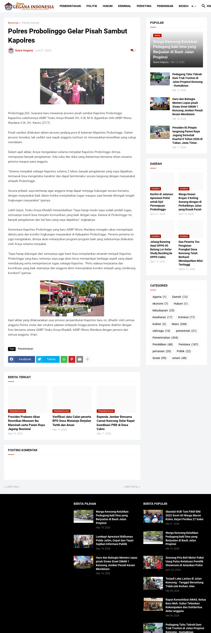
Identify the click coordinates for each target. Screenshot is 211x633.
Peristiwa (144, 6)
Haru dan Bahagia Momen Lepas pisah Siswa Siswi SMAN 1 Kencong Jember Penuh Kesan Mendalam (187, 106)
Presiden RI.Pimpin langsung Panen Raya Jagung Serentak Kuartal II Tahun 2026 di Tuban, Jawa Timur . (187, 135)
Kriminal (124, 6)
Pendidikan (165, 6)
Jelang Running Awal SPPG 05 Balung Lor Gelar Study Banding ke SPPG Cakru (161, 249)
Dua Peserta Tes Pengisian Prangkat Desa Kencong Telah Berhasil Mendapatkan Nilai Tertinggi (191, 253)
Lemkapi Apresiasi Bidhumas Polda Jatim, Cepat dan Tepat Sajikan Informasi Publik (115, 540)
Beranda (13, 22)
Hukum (108, 6)
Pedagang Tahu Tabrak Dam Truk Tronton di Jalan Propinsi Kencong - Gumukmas (187, 80)
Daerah (180, 297)
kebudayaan (163, 311)
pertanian (162, 351)
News (179, 324)
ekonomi (160, 304)
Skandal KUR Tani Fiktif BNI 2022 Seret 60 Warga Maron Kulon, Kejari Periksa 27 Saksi (184, 515)
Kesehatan (187, 6)
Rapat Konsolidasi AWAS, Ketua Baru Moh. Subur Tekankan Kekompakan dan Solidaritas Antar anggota (186, 605)
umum (179, 358)
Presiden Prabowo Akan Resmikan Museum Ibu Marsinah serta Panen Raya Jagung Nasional (26, 423)
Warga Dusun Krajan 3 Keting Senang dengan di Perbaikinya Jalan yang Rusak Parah (190, 202)
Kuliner (159, 324)
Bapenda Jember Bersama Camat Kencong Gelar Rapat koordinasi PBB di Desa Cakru (116, 423)
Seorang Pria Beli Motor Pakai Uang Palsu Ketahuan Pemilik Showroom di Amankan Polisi (185, 561)
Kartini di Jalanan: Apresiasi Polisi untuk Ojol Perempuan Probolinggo (162, 202)
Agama (159, 297)
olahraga (161, 331)
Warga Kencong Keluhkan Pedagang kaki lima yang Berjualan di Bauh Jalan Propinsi (112, 517)
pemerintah (186, 331)
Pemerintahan (70, 6)
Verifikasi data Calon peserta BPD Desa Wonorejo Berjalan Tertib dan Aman (71, 421)
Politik (91, 6)
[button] (193, 6)
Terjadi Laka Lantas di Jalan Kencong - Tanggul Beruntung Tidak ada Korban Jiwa (184, 582)
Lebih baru (12, 486)
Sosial (159, 358)
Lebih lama (131, 486)
